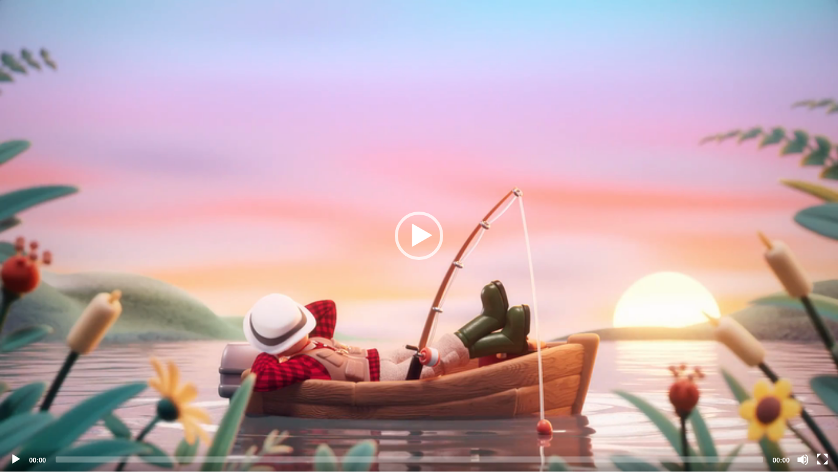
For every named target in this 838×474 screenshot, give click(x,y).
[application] (419, 236)
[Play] (16, 459)
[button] (419, 236)
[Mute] (803, 459)
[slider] (409, 459)
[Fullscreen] (822, 459)
